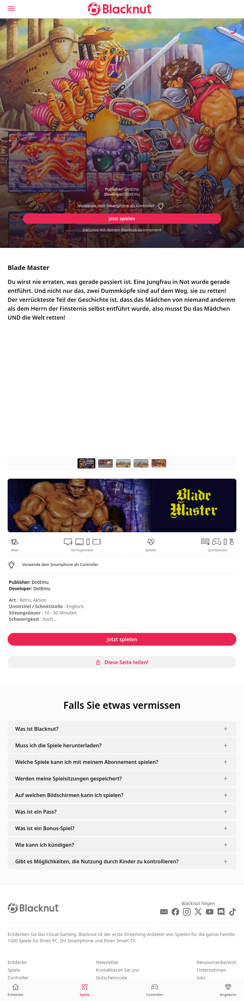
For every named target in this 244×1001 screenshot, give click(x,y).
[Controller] (154, 990)
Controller (18, 978)
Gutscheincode (111, 978)
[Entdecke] (15, 990)
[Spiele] (85, 990)
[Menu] (11, 8)
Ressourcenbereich (216, 962)
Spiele (14, 970)
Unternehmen (211, 970)
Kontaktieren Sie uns (117, 970)
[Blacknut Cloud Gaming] (119, 9)
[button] (122, 206)
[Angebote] (228, 990)
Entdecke (17, 962)
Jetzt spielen (122, 218)
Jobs (201, 978)
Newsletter (107, 962)
